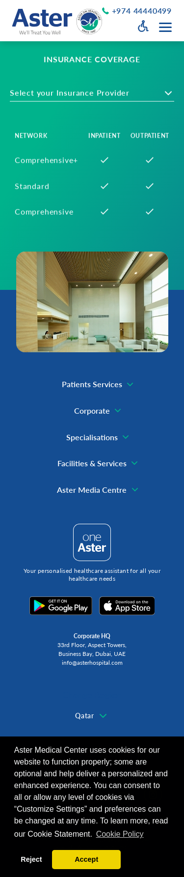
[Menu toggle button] (165, 27)
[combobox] (92, 96)
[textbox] (77, 96)
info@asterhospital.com (92, 662)
